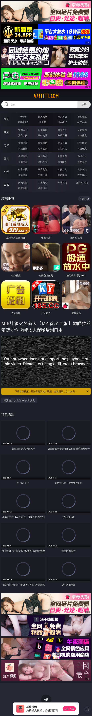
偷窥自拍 (22, 156)
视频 (6, 132)
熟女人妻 (22, 135)
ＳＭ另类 (82, 135)
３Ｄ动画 (82, 129)
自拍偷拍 (42, 129)
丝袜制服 (42, 135)
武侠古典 (82, 169)
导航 (6, 185)
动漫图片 (82, 156)
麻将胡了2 (23, 122)
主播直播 (62, 135)
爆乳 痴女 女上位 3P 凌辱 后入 (19, 400)
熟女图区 (62, 161)
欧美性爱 (82, 142)
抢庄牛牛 (82, 122)
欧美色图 (62, 156)
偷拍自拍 (42, 142)
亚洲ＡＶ (22, 129)
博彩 (6, 119)
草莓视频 (62, 182)
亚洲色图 (42, 156)
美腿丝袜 (22, 161)
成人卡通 (62, 142)
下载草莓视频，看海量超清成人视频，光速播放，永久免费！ (52, 391)
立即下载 (69, 708)
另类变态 (82, 148)
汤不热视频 (82, 182)
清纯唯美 (42, 161)
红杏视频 (22, 188)
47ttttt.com (46, 96)
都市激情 (22, 169)
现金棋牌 (62, 122)
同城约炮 (22, 182)
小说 (6, 172)
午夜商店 (42, 182)
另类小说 (42, 174)
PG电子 (23, 116)
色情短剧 (42, 188)
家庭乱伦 (42, 169)
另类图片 (82, 161)
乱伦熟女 (62, 148)
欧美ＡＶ (62, 129)
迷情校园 (22, 174)
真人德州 (42, 116)
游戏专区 (82, 116)
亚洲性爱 (22, 142)
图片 (6, 158)
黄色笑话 (62, 174)
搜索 (84, 104)
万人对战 (62, 116)
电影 (6, 145)
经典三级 (42, 148)
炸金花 (42, 122)
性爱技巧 (82, 174)
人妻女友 (62, 169)
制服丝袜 (22, 148)
